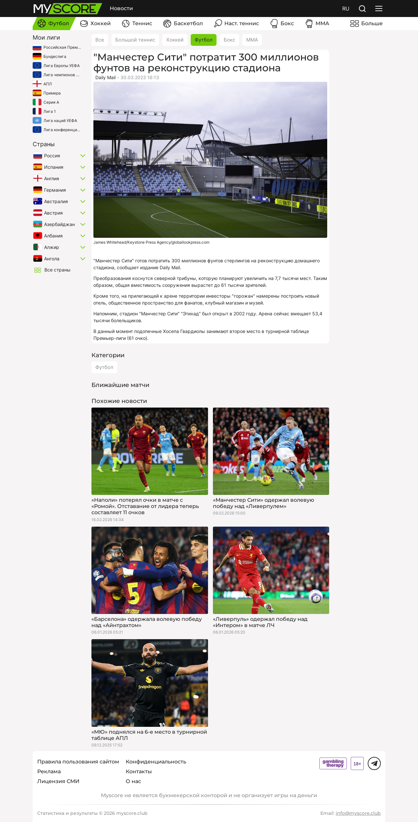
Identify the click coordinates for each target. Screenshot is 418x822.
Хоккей (175, 40)
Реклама (49, 771)
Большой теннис (135, 40)
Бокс (229, 40)
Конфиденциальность (156, 762)
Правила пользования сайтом (78, 762)
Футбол (204, 40)
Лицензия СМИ (58, 781)
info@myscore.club (358, 813)
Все (99, 40)
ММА (252, 40)
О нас (133, 781)
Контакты (139, 771)
